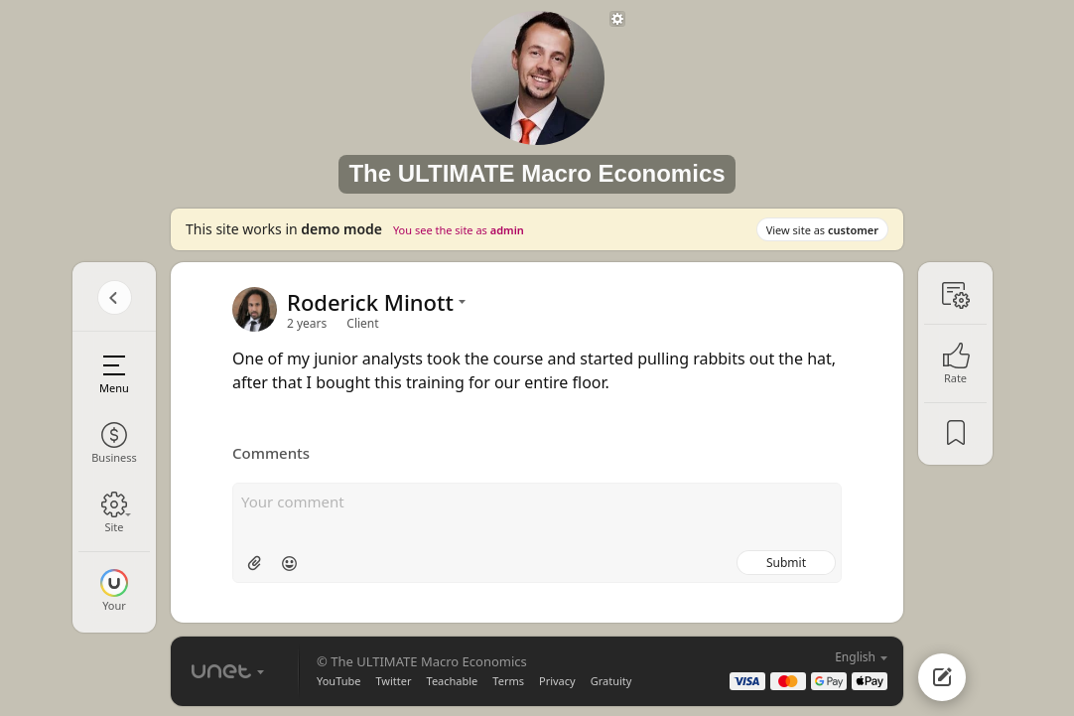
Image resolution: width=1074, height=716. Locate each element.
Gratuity (611, 680)
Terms (508, 680)
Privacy (557, 680)
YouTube (338, 680)
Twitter (393, 680)
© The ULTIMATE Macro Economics (422, 661)
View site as (822, 229)
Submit (786, 562)
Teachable (452, 680)
